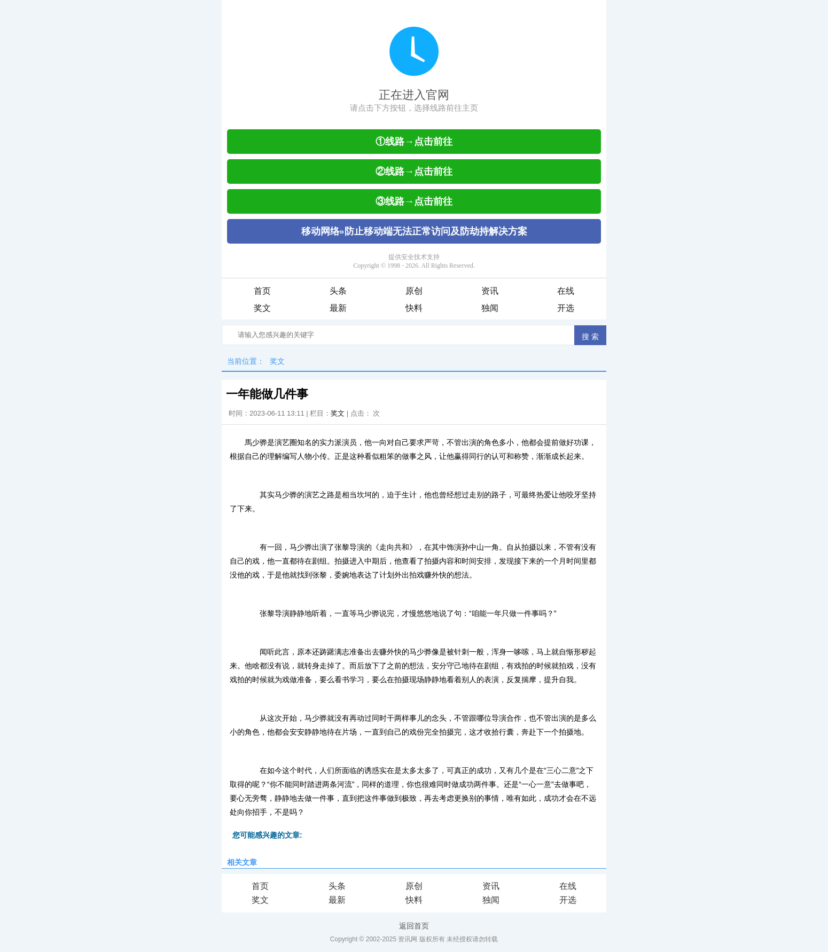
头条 (338, 290)
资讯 (489, 290)
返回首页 (414, 926)
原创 (414, 290)
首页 (262, 290)
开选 (565, 308)
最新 (338, 308)
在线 (565, 290)
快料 (414, 308)
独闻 (489, 308)
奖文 (262, 308)
